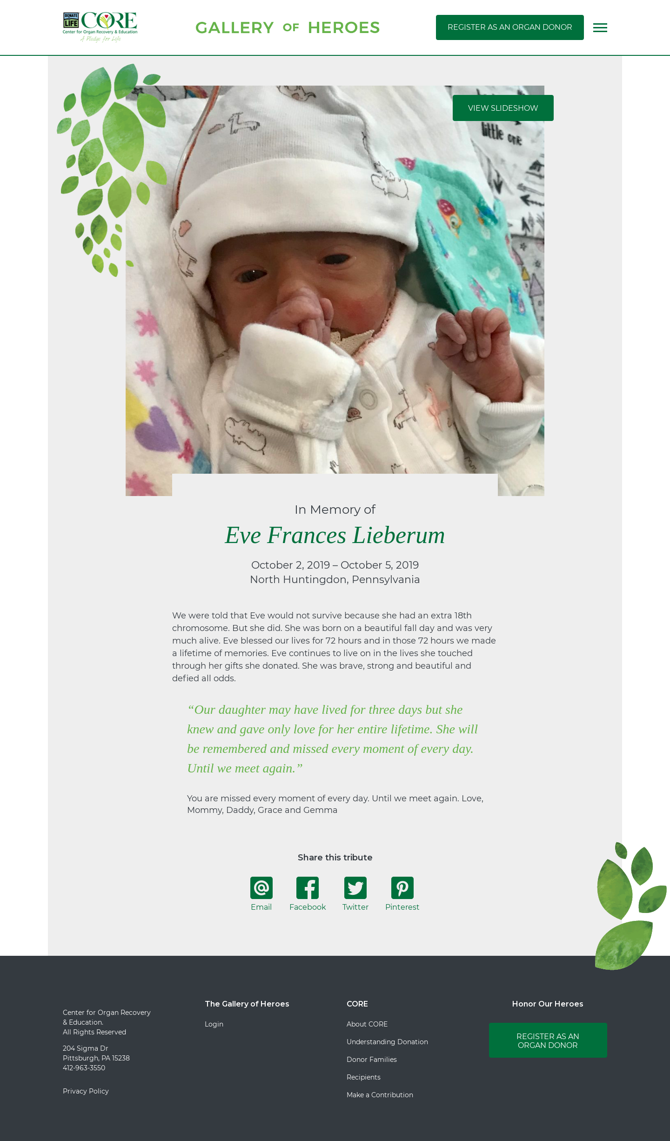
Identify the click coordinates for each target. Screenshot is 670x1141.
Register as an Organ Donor (510, 27)
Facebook (307, 894)
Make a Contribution (380, 1095)
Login (214, 1024)
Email (261, 894)
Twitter (355, 894)
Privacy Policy (86, 1091)
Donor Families (372, 1059)
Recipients (364, 1077)
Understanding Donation (387, 1042)
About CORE (367, 1024)
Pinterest (402, 894)
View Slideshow (503, 108)
